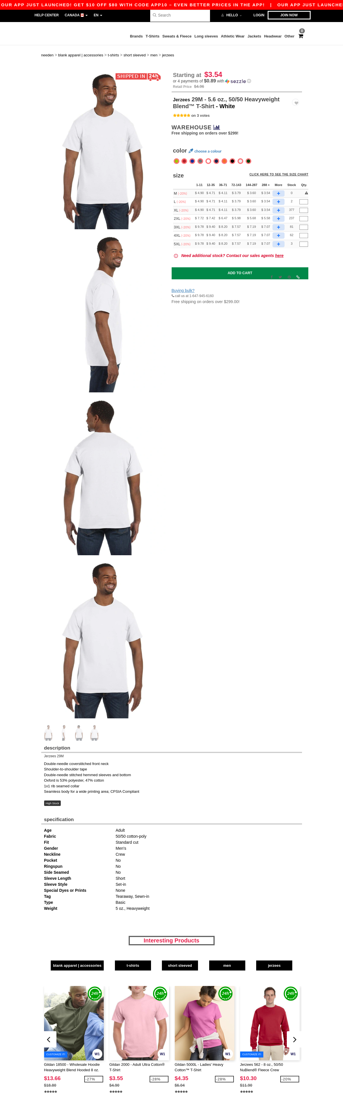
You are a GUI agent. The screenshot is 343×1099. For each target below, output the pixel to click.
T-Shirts (152, 36)
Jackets (254, 36)
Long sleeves (206, 36)
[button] (237, 71)
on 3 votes (200, 105)
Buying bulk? (183, 280)
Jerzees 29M (54, 746)
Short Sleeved (193, 954)
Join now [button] (289, 15)
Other (290, 36)
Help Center (47, 15)
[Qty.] (303, 191)
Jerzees (183, 89)
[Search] (180, 15)
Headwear (272, 36)
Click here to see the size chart (281, 166)
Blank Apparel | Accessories (71, 954)
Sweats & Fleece (177, 36)
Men (254, 954)
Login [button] (259, 15)
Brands (136, 36)
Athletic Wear (233, 36)
